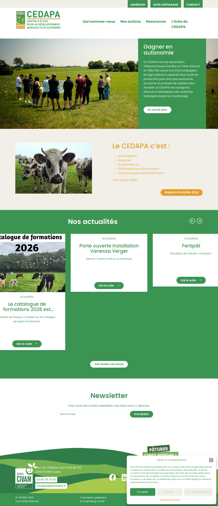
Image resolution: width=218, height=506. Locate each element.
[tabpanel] (109, 84)
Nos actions (130, 21)
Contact (193, 4)
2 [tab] (111, 124)
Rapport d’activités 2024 (181, 192)
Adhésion (137, 4)
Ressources (156, 21)
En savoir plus (157, 109)
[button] (211, 460)
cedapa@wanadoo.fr (51, 486)
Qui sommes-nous (99, 21)
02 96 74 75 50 (46, 479)
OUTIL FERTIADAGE (165, 4)
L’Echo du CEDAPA (180, 24)
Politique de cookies (170, 500)
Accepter (142, 492)
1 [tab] (107, 124)
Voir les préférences (198, 492)
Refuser (169, 492)
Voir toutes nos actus (109, 364)
